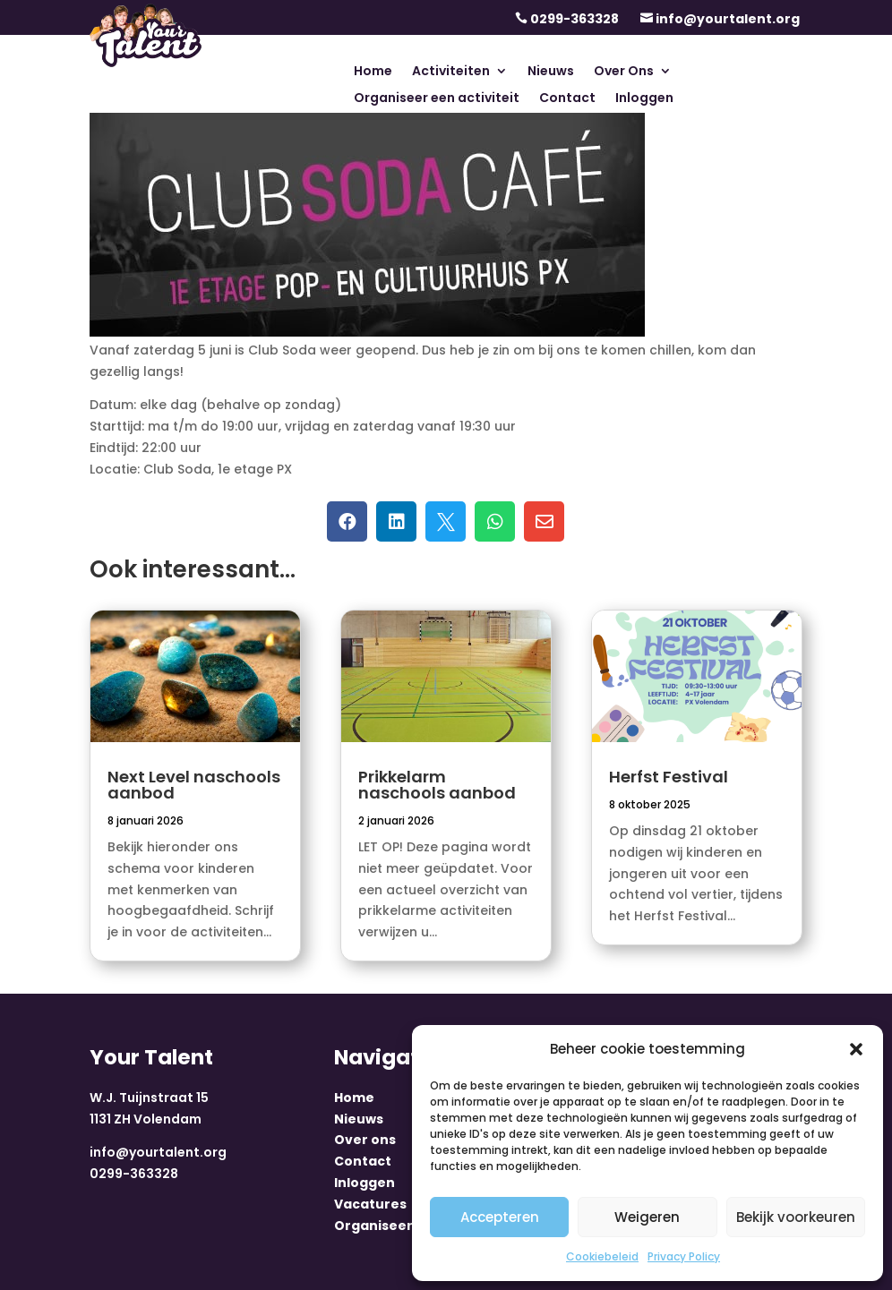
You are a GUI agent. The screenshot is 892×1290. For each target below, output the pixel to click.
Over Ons (624, 72)
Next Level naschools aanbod (193, 784)
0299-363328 (574, 19)
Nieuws (550, 72)
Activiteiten (451, 72)
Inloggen (644, 99)
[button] (856, 1049)
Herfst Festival (668, 776)
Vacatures (370, 1204)
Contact (567, 99)
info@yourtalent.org (728, 19)
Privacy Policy (684, 1256)
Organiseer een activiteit (436, 99)
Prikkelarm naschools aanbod (437, 784)
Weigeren (647, 1217)
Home (373, 72)
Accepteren (499, 1217)
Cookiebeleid (602, 1256)
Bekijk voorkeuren (795, 1217)
